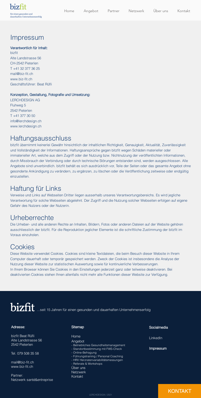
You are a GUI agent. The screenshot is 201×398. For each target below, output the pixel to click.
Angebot (77, 341)
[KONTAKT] (179, 391)
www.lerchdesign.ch (25, 126)
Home (75, 336)
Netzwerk (78, 372)
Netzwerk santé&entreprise (32, 379)
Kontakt (77, 376)
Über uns (78, 367)
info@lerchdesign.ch (25, 121)
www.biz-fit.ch (21, 79)
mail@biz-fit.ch (21, 73)
